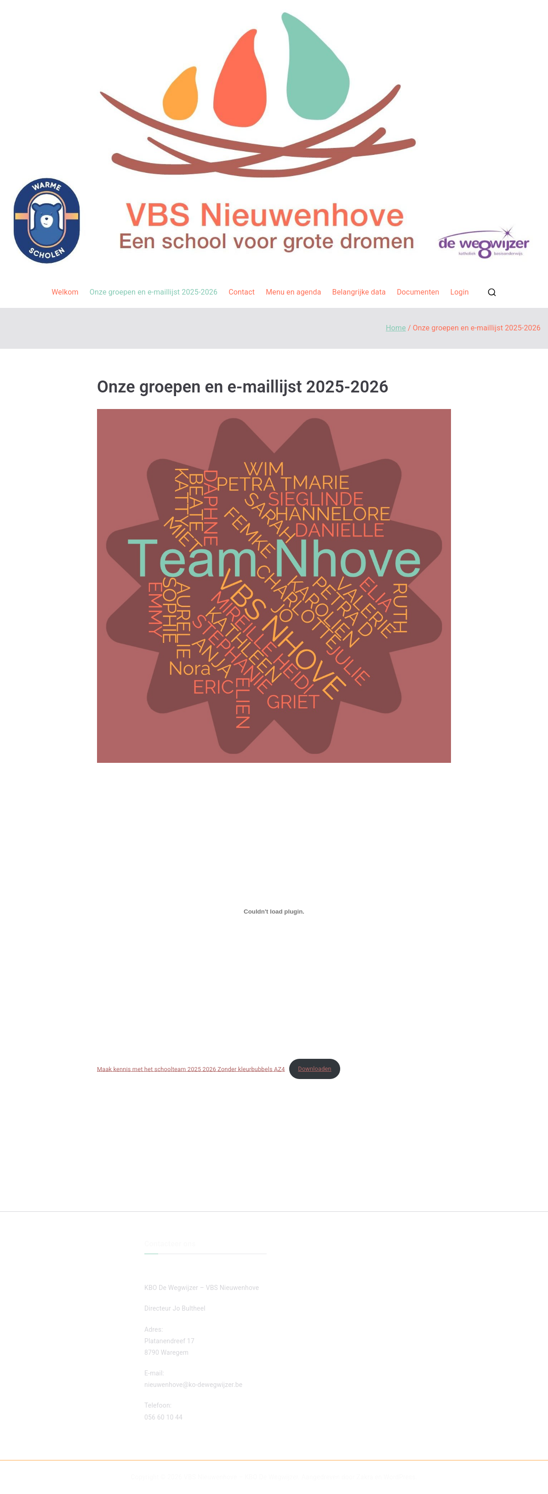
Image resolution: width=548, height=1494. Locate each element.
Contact (241, 292)
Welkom (65, 292)
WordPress (399, 1477)
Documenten (418, 292)
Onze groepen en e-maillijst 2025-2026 (153, 292)
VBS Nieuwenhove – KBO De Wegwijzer (241, 1477)
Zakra (365, 1477)
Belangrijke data (359, 292)
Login (459, 292)
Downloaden (314, 1068)
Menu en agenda (293, 292)
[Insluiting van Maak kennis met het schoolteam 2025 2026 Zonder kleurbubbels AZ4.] (274, 912)
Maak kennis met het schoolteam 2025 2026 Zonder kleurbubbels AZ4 (191, 1068)
